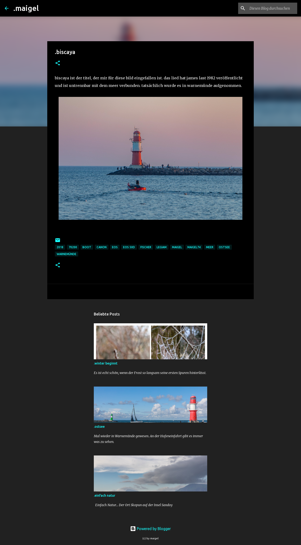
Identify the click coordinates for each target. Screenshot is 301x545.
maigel (177, 247)
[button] (57, 63)
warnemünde (66, 254)
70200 (73, 247)
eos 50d (129, 247)
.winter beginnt (105, 363)
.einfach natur (104, 495)
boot (86, 247)
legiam (162, 247)
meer (209, 247)
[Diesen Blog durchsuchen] (272, 8)
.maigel (26, 8)
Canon (102, 247)
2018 (60, 247)
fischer (145, 247)
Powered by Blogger (150, 529)
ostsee (224, 247)
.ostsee (99, 426)
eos (115, 247)
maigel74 (194, 247)
